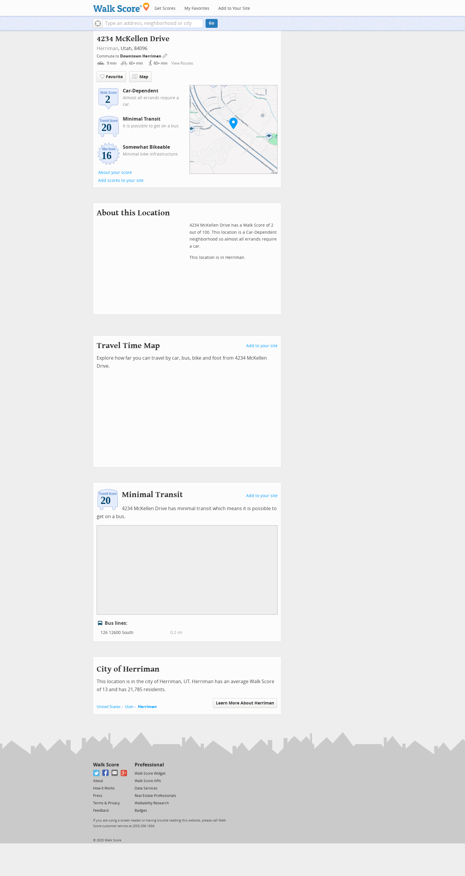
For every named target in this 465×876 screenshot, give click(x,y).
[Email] (115, 773)
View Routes (182, 63)
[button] (98, 23)
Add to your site (262, 345)
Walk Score (106, 765)
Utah (129, 706)
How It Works (104, 788)
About (98, 781)
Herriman (107, 48)
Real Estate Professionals (155, 796)
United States (108, 706)
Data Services (146, 788)
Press (97, 796)
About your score (115, 172)
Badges (141, 810)
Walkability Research (152, 803)
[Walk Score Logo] (121, 7)
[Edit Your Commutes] (165, 55)
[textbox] (152, 23)
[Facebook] (105, 773)
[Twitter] (96, 773)
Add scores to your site (121, 180)
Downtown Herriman (141, 56)
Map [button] (140, 76)
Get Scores (165, 8)
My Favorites (196, 8)
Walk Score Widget (150, 773)
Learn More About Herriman (245, 703)
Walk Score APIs (148, 781)
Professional (149, 765)
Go (211, 23)
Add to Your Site (234, 8)
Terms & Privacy (106, 803)
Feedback (101, 810)
